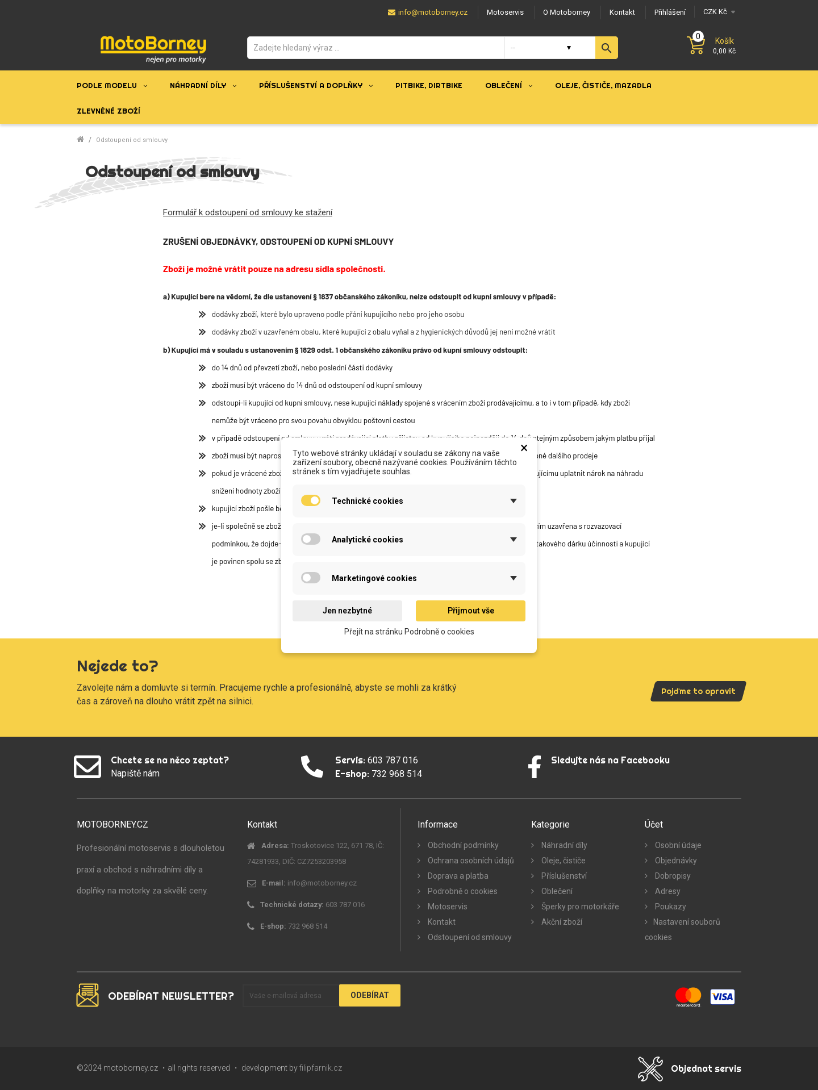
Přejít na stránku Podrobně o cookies (409, 631)
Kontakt (441, 921)
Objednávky (675, 860)
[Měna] (717, 12)
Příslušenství (563, 875)
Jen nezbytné (347, 610)
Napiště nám (135, 773)
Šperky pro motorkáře (579, 906)
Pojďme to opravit (698, 691)
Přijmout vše (471, 610)
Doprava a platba (457, 875)
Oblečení (556, 891)
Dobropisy (672, 875)
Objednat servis (706, 1068)
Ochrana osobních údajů (470, 860)
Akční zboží (561, 921)
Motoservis (447, 906)
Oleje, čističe (563, 860)
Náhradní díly (563, 845)
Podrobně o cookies (462, 891)
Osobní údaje (677, 845)
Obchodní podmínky (462, 845)
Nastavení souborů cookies (682, 929)
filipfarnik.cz (320, 1067)
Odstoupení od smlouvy (469, 937)
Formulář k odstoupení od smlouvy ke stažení (247, 212)
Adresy (667, 891)
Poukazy (669, 906)
